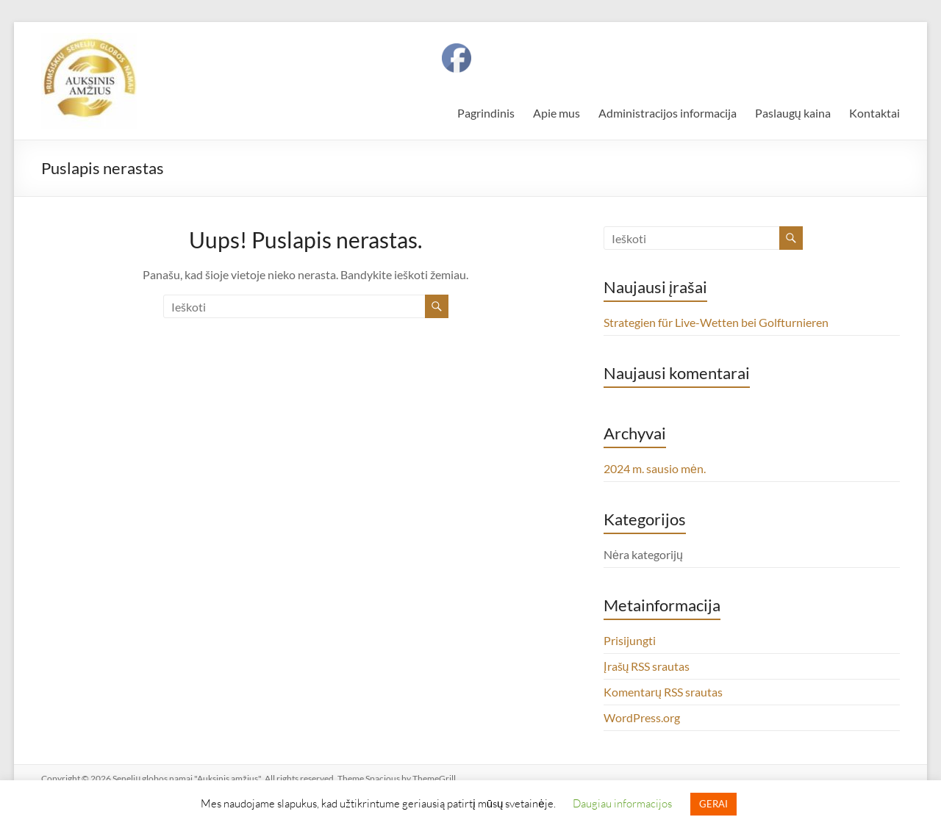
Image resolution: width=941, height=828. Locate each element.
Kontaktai (874, 113)
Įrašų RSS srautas (647, 666)
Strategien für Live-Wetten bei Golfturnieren (716, 322)
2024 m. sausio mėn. (655, 468)
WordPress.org (642, 717)
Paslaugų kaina (793, 113)
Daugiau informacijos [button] (622, 803)
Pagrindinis (486, 113)
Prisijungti (630, 640)
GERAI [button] (713, 804)
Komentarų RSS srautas (663, 692)
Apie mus (556, 113)
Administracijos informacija (667, 113)
